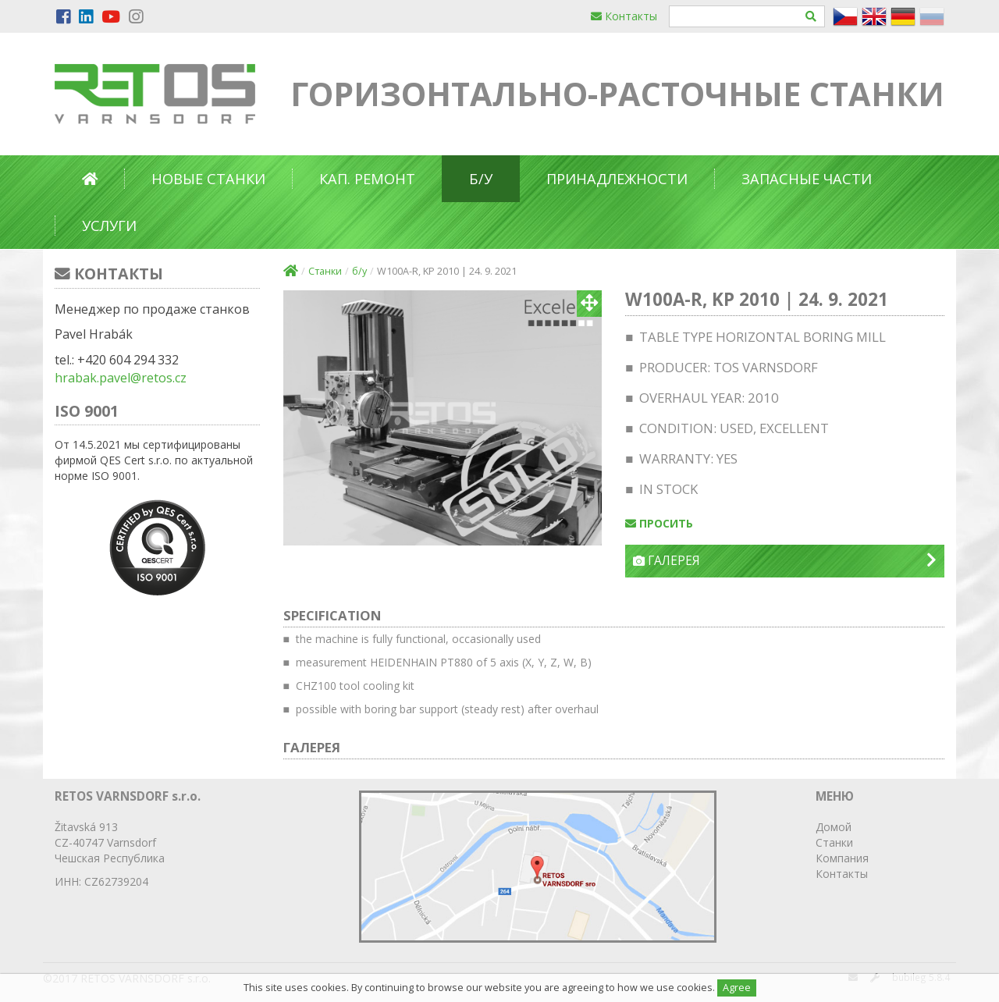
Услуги (109, 225)
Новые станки (208, 178)
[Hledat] (811, 16)
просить (659, 523)
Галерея (785, 561)
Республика (134, 858)
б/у (480, 178)
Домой (833, 826)
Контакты (624, 16)
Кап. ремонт (367, 178)
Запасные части (806, 178)
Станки (325, 271)
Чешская (77, 858)
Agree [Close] (737, 987)
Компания (842, 858)
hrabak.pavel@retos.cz (121, 377)
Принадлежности (617, 178)
